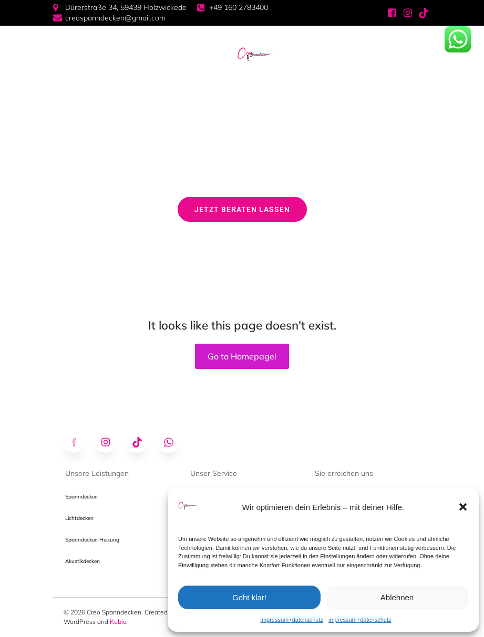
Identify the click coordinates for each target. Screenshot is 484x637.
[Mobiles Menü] (218, 54)
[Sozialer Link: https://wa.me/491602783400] (174, 442)
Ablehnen (397, 597)
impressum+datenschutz (291, 620)
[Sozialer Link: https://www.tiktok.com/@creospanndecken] (423, 13)
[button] (463, 507)
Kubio (118, 621)
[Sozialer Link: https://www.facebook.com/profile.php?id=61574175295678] (392, 13)
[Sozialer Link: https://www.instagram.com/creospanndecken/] (408, 13)
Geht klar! (249, 597)
